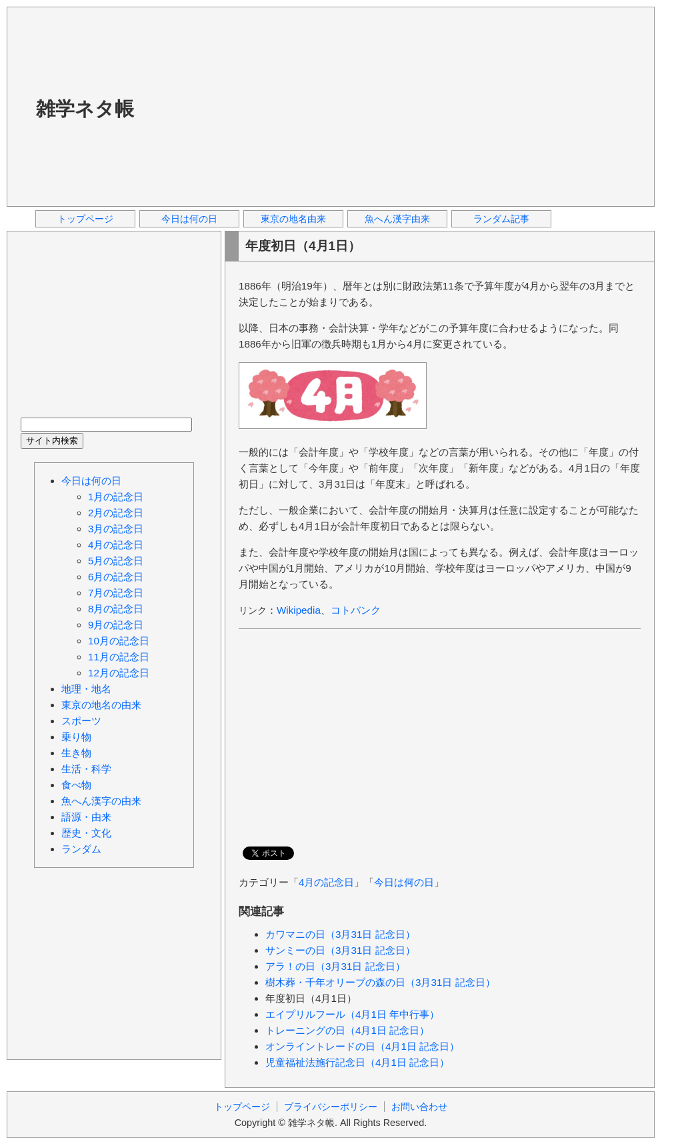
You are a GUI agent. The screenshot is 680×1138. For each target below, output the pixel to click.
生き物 (76, 752)
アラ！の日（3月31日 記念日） (335, 966)
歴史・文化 (86, 832)
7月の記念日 (115, 592)
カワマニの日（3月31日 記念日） (340, 934)
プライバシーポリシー (330, 1106)
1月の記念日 (115, 496)
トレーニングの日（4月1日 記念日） (347, 1030)
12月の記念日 (118, 672)
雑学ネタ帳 (85, 108)
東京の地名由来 (293, 218)
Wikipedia (299, 610)
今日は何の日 (189, 218)
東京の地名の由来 (101, 704)
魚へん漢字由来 (397, 218)
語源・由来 (86, 816)
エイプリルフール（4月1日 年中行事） (352, 1014)
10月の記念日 (118, 640)
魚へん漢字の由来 (101, 800)
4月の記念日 (326, 882)
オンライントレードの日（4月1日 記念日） (362, 1046)
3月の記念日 (115, 528)
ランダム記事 (501, 218)
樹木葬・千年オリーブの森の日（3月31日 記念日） (380, 982)
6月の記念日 (115, 576)
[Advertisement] (350, 106)
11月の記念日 (118, 656)
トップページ (85, 218)
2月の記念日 (115, 512)
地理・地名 (86, 688)
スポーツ (81, 720)
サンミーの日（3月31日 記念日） (340, 950)
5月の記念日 (115, 560)
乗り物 (76, 736)
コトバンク (356, 610)
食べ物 (76, 784)
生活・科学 (86, 768)
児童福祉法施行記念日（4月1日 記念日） (357, 1062)
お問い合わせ (419, 1106)
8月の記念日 (115, 608)
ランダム (81, 849)
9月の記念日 (115, 624)
